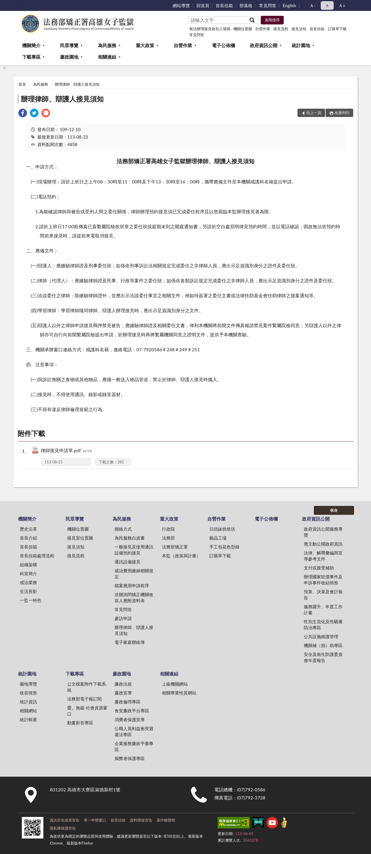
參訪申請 (123, 618)
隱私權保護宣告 (63, 828)
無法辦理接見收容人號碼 (209, 28)
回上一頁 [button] (313, 112)
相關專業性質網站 (179, 692)
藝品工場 (218, 537)
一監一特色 (30, 600)
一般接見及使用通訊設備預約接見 (134, 549)
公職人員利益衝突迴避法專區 (134, 731)
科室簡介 (28, 573)
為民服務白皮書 (130, 537)
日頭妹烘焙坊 (222, 528)
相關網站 (28, 710)
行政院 (168, 528)
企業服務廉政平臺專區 (134, 746)
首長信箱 (224, 5)
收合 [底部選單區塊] (334, 510)
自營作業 (262, 28)
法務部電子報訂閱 (84, 698)
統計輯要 (28, 719)
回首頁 (202, 5)
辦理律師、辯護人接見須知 (77, 84)
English (289, 5)
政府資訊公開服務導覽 (323, 532)
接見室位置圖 (80, 537)
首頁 (22, 84)
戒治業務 (28, 582)
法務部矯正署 (175, 546)
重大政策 (145, 45)
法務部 (168, 537)
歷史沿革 (28, 528)
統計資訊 (28, 701)
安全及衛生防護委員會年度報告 (323, 657)
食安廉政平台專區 (132, 710)
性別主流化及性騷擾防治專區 (323, 624)
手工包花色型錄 (224, 546)
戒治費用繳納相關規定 (134, 573)
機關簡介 (31, 45)
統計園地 (301, 45)
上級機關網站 (175, 683)
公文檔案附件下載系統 (86, 686)
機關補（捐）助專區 (323, 645)
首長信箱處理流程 (37, 555)
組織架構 (28, 564)
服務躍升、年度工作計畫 (323, 609)
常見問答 (267, 5)
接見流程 (280, 28)
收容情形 (28, 692)
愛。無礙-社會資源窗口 (87, 710)
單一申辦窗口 (95, 820)
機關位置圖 (242, 28)
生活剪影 (28, 591)
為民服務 (107, 45)
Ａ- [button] (313, 5)
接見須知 (298, 28)
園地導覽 (28, 683)
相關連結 (107, 57)
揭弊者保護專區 (130, 758)
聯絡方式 (123, 528)
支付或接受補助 (319, 567)
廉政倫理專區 (127, 701)
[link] (22, 114)
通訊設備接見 (127, 561)
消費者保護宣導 (130, 719)
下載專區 (31, 57)
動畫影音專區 (80, 722)
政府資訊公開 (263, 45)
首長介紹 (28, 537)
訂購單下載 (337, 28)
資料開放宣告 (141, 820)
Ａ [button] (327, 5)
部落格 (245, 5)
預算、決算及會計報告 (323, 594)
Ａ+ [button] (342, 5)
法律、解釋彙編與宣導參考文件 (323, 555)
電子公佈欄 (223, 45)
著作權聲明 (165, 820)
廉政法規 (123, 683)
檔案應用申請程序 (132, 585)
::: (17, 4)
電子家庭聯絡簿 (130, 642)
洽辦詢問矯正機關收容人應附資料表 (134, 597)
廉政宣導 (123, 692)
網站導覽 (181, 5)
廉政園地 (69, 57)
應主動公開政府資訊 (323, 543)
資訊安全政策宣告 (65, 820)
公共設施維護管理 (321, 636)
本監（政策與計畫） (181, 555)
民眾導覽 (69, 45)
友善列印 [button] (342, 112)
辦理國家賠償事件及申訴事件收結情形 (323, 579)
